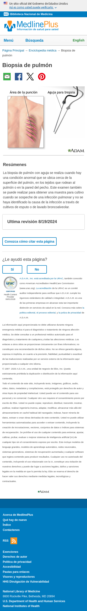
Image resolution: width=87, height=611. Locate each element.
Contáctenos (11, 530)
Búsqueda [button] (37, 40)
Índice (7, 524)
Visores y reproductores (19, 576)
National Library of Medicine (21, 591)
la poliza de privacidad (69, 312)
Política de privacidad (17, 561)
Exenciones (10, 551)
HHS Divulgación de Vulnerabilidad (26, 581)
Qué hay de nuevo (15, 520)
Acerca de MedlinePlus (18, 514)
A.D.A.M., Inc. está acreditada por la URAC (41, 278)
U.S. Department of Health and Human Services (34, 601)
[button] (77, 221)
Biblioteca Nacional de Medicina (31, 14)
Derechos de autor (15, 556)
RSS (10, 540)
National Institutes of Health (21, 606)
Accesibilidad (12, 566)
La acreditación (44, 288)
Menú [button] (11, 40)
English (78, 40)
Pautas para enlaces (16, 572)
